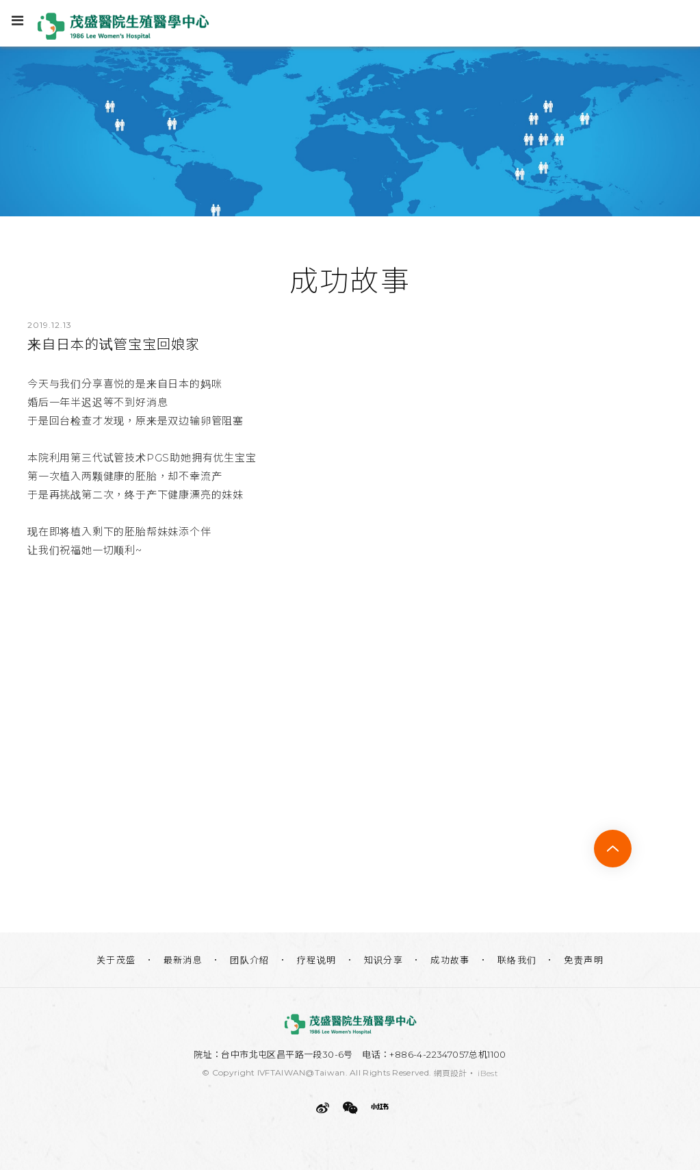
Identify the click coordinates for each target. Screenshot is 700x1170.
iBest (488, 1073)
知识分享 (384, 959)
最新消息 (183, 959)
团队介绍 (250, 959)
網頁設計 (450, 1073)
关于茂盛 (116, 959)
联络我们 (517, 959)
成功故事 (450, 959)
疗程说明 (317, 959)
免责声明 (584, 959)
